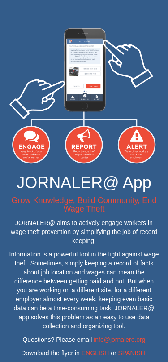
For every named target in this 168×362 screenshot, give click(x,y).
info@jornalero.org (119, 339)
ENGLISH (95, 353)
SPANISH (131, 353)
